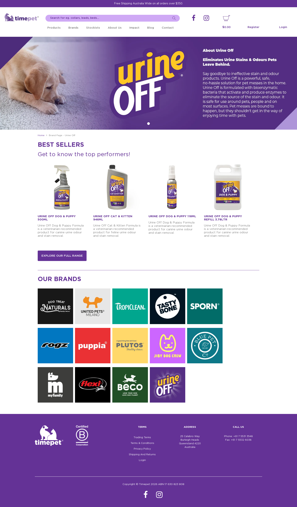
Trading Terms (142, 437)
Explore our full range (62, 256)
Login (283, 27)
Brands (73, 28)
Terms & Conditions (142, 443)
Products (54, 28)
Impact (134, 28)
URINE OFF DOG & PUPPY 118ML (172, 216)
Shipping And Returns (142, 455)
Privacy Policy (142, 449)
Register (253, 27)
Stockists (93, 28)
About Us (115, 28)
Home (41, 135)
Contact (168, 28)
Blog (150, 28)
